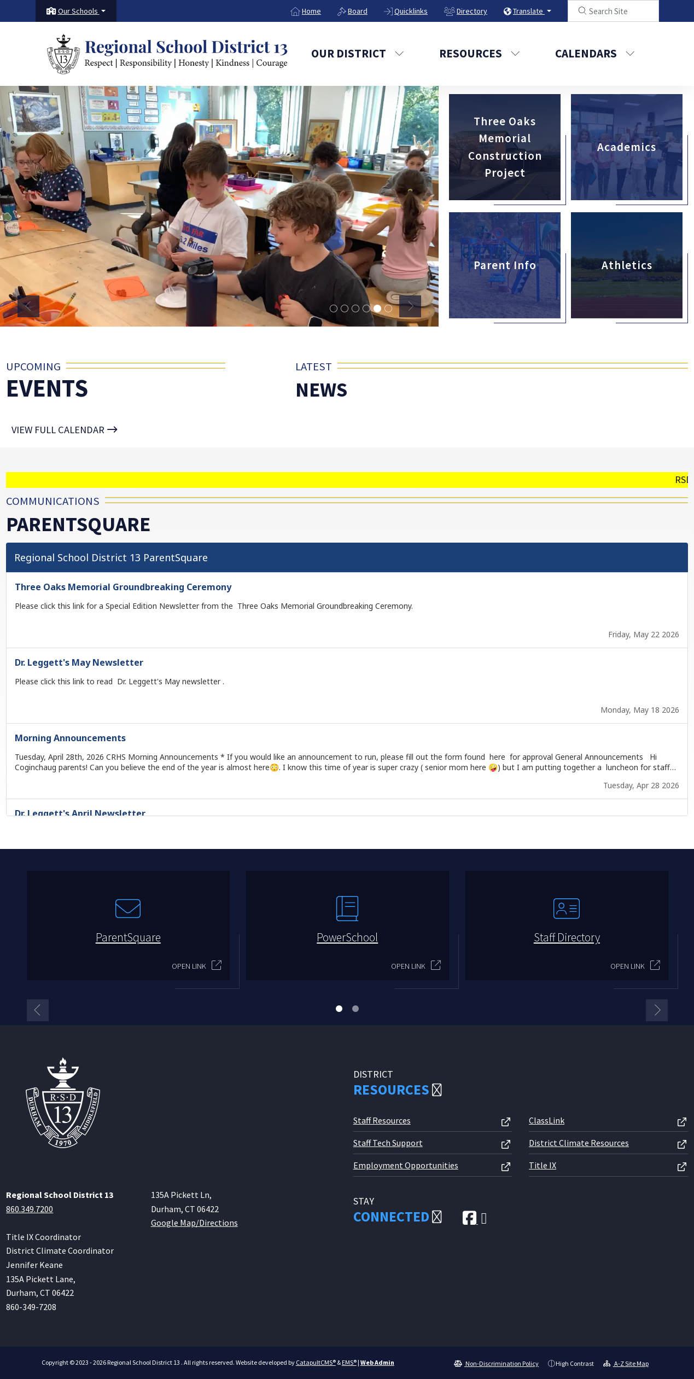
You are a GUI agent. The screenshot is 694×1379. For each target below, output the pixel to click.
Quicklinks (411, 11)
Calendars (595, 53)
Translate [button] (529, 11)
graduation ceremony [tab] (333, 309)
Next (410, 306)
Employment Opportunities (405, 1163)
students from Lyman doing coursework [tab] (355, 309)
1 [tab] (339, 1007)
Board (358, 11)
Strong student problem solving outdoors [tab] (388, 309)
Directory (472, 11)
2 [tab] (355, 1007)
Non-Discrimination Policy (496, 1362)
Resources (479, 53)
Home (311, 11)
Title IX (542, 1163)
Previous (28, 306)
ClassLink (546, 1118)
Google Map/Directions (194, 1220)
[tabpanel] (219, 205)
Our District (357, 53)
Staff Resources (382, 1118)
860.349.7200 (29, 1206)
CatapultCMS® (316, 1361)
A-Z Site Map (626, 1362)
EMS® (349, 1361)
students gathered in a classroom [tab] (366, 309)
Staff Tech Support (388, 1141)
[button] (82, 11)
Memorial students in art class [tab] (377, 309)
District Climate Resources (579, 1141)
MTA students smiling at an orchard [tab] (344, 309)
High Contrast (575, 1362)
